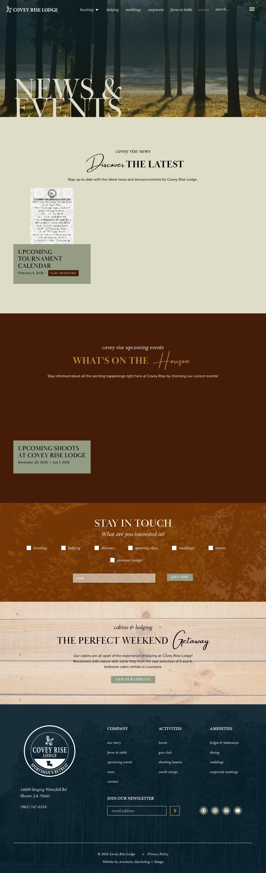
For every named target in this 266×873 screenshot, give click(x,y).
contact (112, 781)
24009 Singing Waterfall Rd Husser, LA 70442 (43, 792)
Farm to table (181, 9)
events (204, 9)
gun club (165, 752)
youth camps (168, 771)
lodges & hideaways (224, 742)
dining (214, 752)
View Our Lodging (133, 679)
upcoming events (119, 762)
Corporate (156, 9)
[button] (89, 9)
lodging (113, 9)
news (111, 771)
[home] (32, 9)
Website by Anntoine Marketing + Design (133, 861)
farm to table (117, 752)
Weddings (133, 9)
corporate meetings (224, 771)
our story (114, 742)
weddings (216, 762)
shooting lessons (170, 762)
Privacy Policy (158, 854)
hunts (163, 742)
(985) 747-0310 (33, 807)
